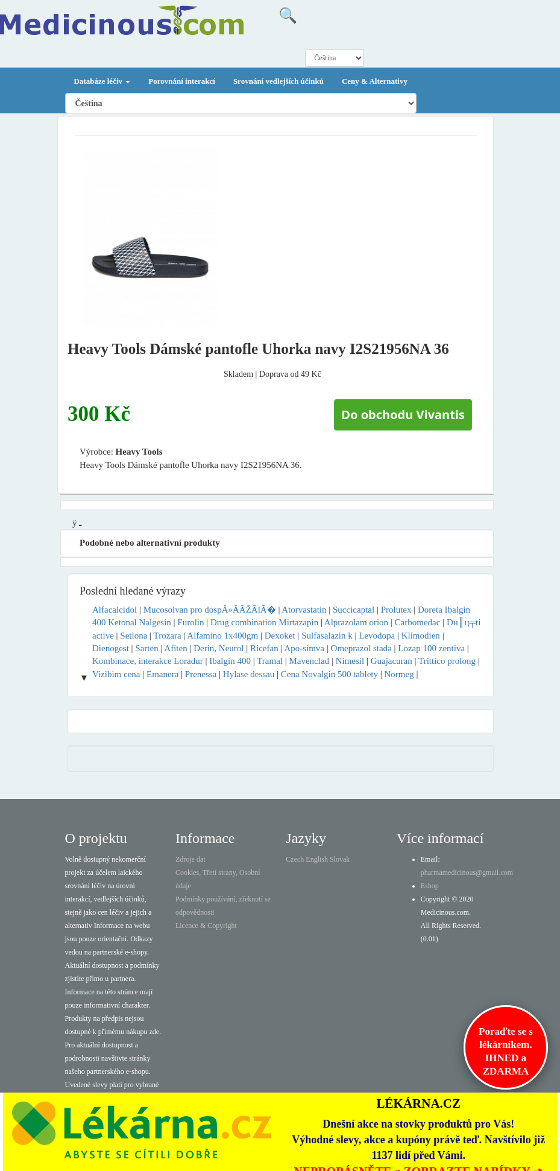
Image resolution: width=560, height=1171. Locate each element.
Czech (295, 859)
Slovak (340, 859)
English (317, 859)
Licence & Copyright (206, 925)
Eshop (430, 886)
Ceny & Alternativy (374, 81)
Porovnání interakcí (181, 81)
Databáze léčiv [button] (102, 81)
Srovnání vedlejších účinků (278, 81)
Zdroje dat (190, 859)
